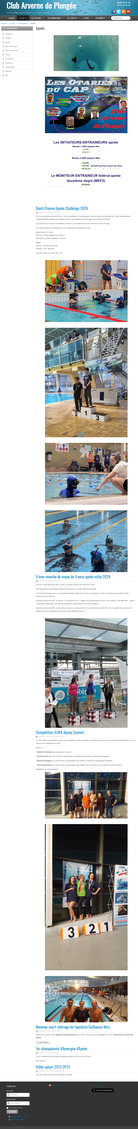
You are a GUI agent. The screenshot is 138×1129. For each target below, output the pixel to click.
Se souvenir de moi (14, 1108)
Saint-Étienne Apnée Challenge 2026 (62, 208)
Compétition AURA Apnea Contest (60, 732)
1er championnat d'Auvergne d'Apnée (61, 1048)
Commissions (23, 23)
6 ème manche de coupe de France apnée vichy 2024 (73, 576)
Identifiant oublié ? (16, 1119)
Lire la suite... (43, 1042)
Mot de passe (11, 1099)
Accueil (4, 23)
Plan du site (96, 1086)
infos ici (44, 1061)
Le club (12, 23)
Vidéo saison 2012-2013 (53, 1067)
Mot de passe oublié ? (18, 1116)
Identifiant (10, 1091)
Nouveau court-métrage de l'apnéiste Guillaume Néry (73, 1027)
